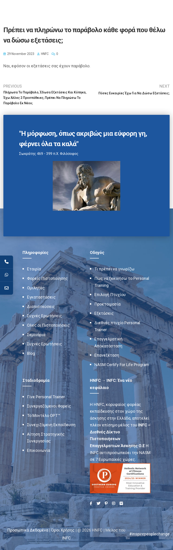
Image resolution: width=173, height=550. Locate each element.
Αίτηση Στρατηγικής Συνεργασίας (46, 438)
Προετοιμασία (107, 304)
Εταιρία (34, 269)
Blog (31, 353)
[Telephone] (6, 262)
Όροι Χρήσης (63, 530)
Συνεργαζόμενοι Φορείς (49, 406)
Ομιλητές (36, 287)
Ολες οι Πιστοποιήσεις (48, 325)
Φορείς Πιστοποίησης (47, 278)
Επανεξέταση (106, 355)
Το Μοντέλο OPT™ (43, 415)
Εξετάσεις (104, 313)
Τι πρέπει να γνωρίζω (114, 269)
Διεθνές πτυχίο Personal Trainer (117, 326)
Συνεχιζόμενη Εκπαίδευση (51, 424)
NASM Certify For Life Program (121, 364)
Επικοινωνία (38, 450)
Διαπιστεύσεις (41, 306)
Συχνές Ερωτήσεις (44, 315)
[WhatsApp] (6, 275)
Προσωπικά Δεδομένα (27, 530)
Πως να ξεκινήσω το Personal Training (121, 282)
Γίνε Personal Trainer (46, 396)
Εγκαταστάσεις (41, 297)
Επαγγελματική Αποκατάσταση (108, 342)
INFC (66, 538)
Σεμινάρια (36, 334)
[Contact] (6, 288)
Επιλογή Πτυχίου (110, 294)
